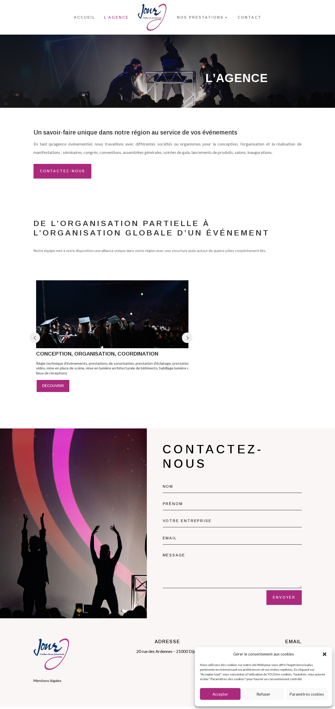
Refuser (263, 694)
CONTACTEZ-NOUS (63, 173)
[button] (324, 654)
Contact (249, 17)
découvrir (53, 388)
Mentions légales (48, 682)
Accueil (84, 17)
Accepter (220, 694)
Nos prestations (200, 17)
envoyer (284, 599)
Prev (35, 340)
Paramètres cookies (306, 694)
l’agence (116, 17)
